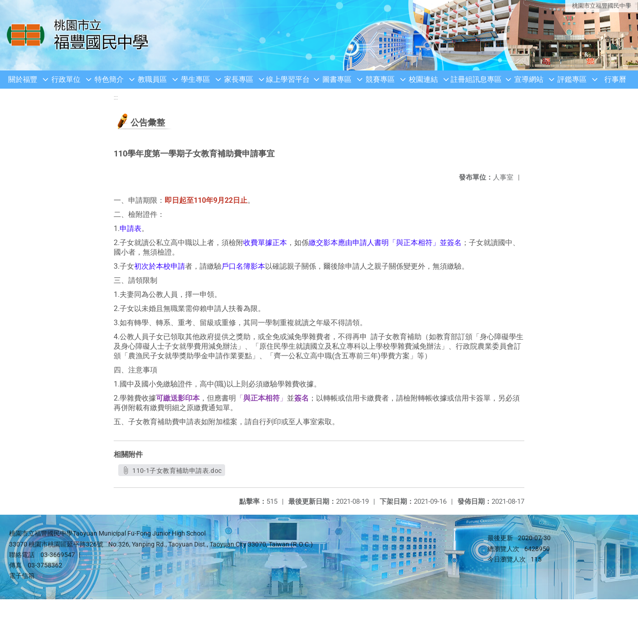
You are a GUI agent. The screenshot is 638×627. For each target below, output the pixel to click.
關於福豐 (22, 79)
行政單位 (65, 79)
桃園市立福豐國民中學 (601, 5)
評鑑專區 (572, 79)
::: (116, 97)
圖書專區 (337, 79)
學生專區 (195, 79)
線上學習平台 (288, 79)
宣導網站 (528, 79)
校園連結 (423, 79)
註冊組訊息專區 (476, 79)
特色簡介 (109, 79)
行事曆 (615, 79)
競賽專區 (380, 79)
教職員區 (152, 79)
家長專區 (238, 79)
